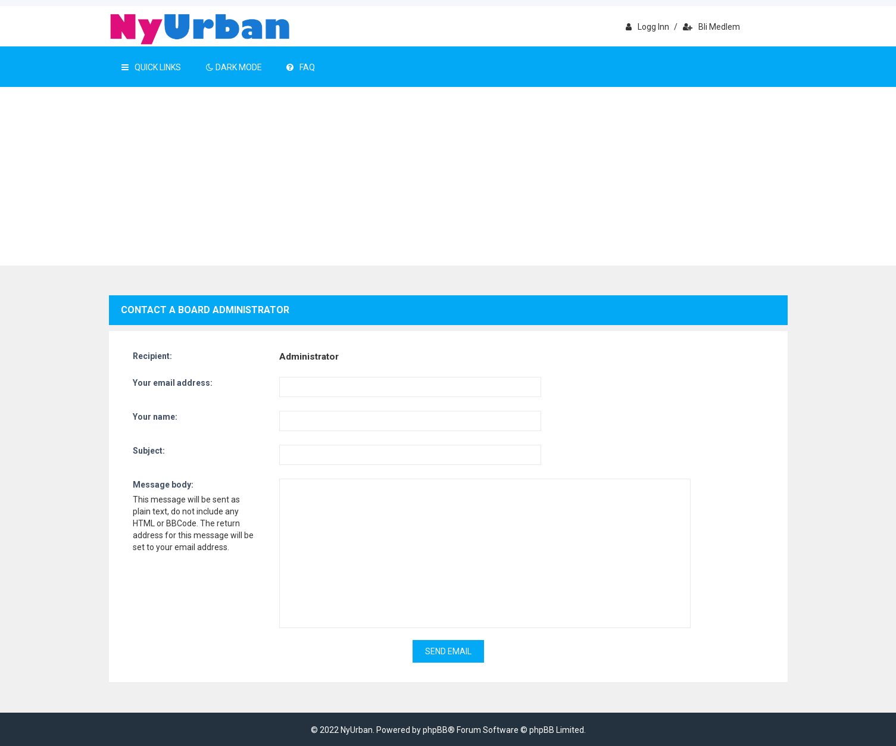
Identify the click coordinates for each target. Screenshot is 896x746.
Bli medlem (711, 27)
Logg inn (647, 27)
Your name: (155, 417)
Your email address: (173, 383)
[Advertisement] (448, 176)
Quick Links (151, 67)
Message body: (163, 484)
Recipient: (152, 356)
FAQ (300, 67)
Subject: (149, 450)
